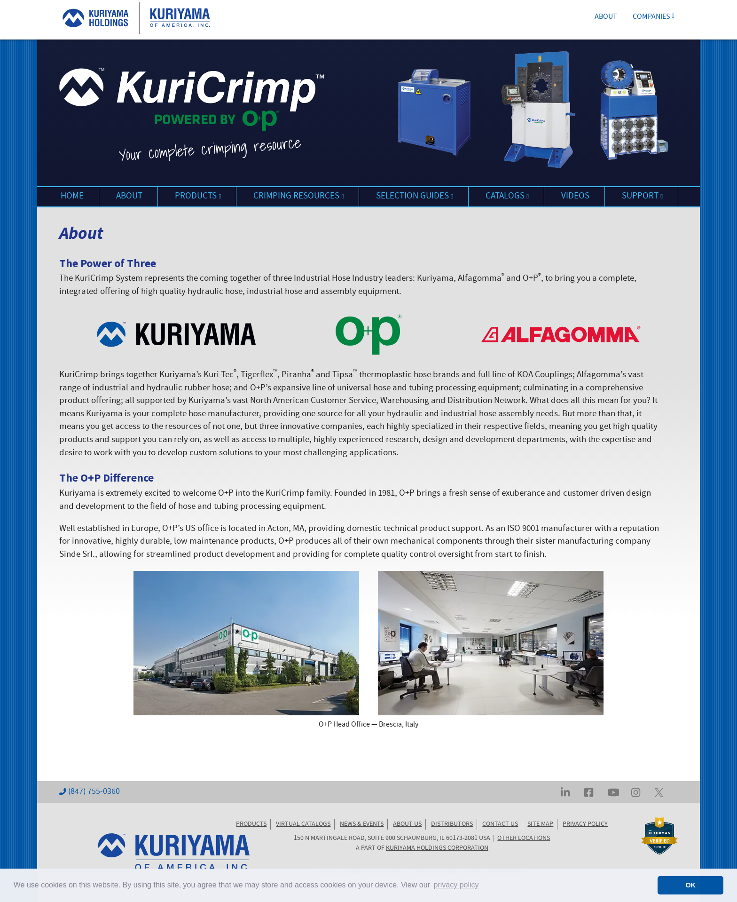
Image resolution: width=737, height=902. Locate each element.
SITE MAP (540, 824)
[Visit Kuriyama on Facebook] (588, 792)
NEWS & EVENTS (362, 824)
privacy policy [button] (456, 885)
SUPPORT (642, 197)
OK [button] (690, 885)
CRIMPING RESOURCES (298, 197)
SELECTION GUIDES (414, 197)
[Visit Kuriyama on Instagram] (635, 792)
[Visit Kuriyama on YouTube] (613, 792)
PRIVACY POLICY (585, 824)
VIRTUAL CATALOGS (303, 824)
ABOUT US (407, 824)
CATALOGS (507, 197)
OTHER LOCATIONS (523, 838)
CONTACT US (500, 824)
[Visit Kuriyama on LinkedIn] (565, 792)
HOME (72, 197)
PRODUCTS (198, 197)
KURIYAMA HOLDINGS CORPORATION (437, 848)
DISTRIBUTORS (452, 824)
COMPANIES (653, 17)
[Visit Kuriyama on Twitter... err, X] (659, 792)
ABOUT (606, 17)
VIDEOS (575, 197)
